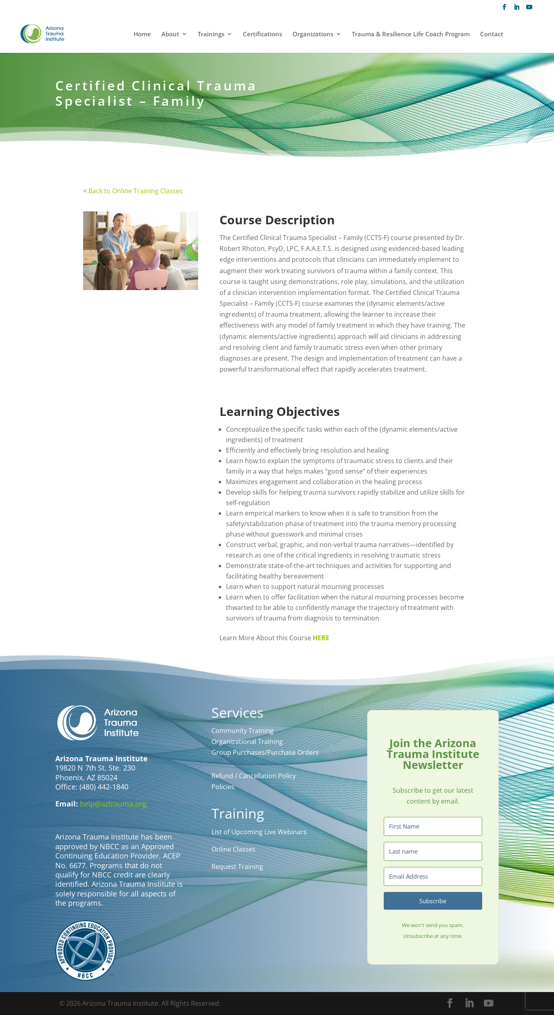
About (170, 34)
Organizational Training (247, 741)
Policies (222, 786)
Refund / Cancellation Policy (253, 775)
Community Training (242, 730)
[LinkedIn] (517, 9)
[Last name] (433, 851)
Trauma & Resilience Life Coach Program (411, 34)
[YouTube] (529, 9)
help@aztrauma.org (113, 803)
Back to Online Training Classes (135, 190)
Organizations (313, 34)
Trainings (211, 34)
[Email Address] (433, 876)
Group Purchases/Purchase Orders (265, 752)
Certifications (262, 34)
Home (142, 34)
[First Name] (433, 826)
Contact (491, 34)
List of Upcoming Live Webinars (259, 831)
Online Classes (233, 849)
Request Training (237, 866)
